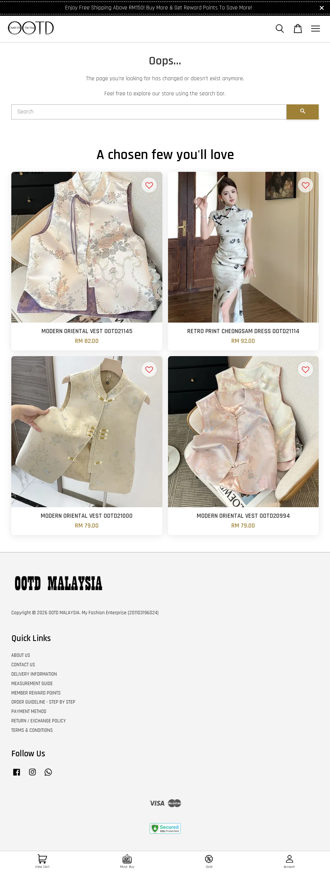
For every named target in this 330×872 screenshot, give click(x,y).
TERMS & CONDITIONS (32, 730)
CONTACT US (23, 665)
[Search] (149, 111)
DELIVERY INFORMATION (34, 674)
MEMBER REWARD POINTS (36, 693)
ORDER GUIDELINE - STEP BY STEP (43, 702)
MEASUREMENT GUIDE (32, 684)
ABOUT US (20, 655)
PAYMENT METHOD (28, 711)
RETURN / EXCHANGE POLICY (38, 721)
